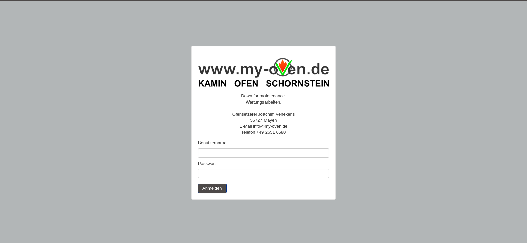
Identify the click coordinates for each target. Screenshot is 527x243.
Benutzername (212, 142)
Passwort (207, 163)
